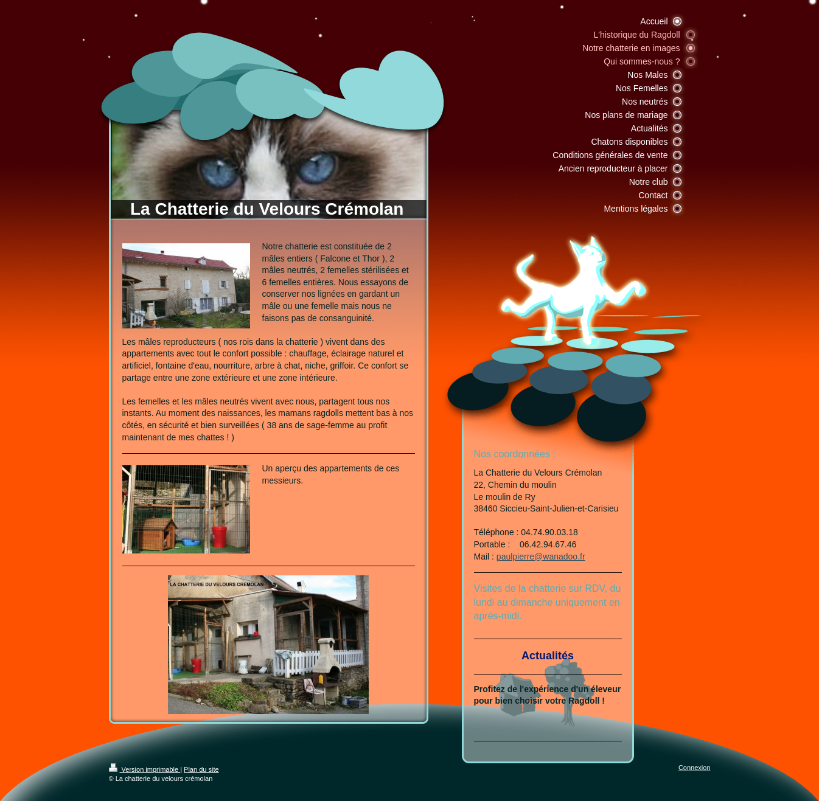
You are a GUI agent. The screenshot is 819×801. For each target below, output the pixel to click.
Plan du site (201, 769)
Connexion (694, 767)
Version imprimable (145, 769)
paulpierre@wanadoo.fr (541, 556)
